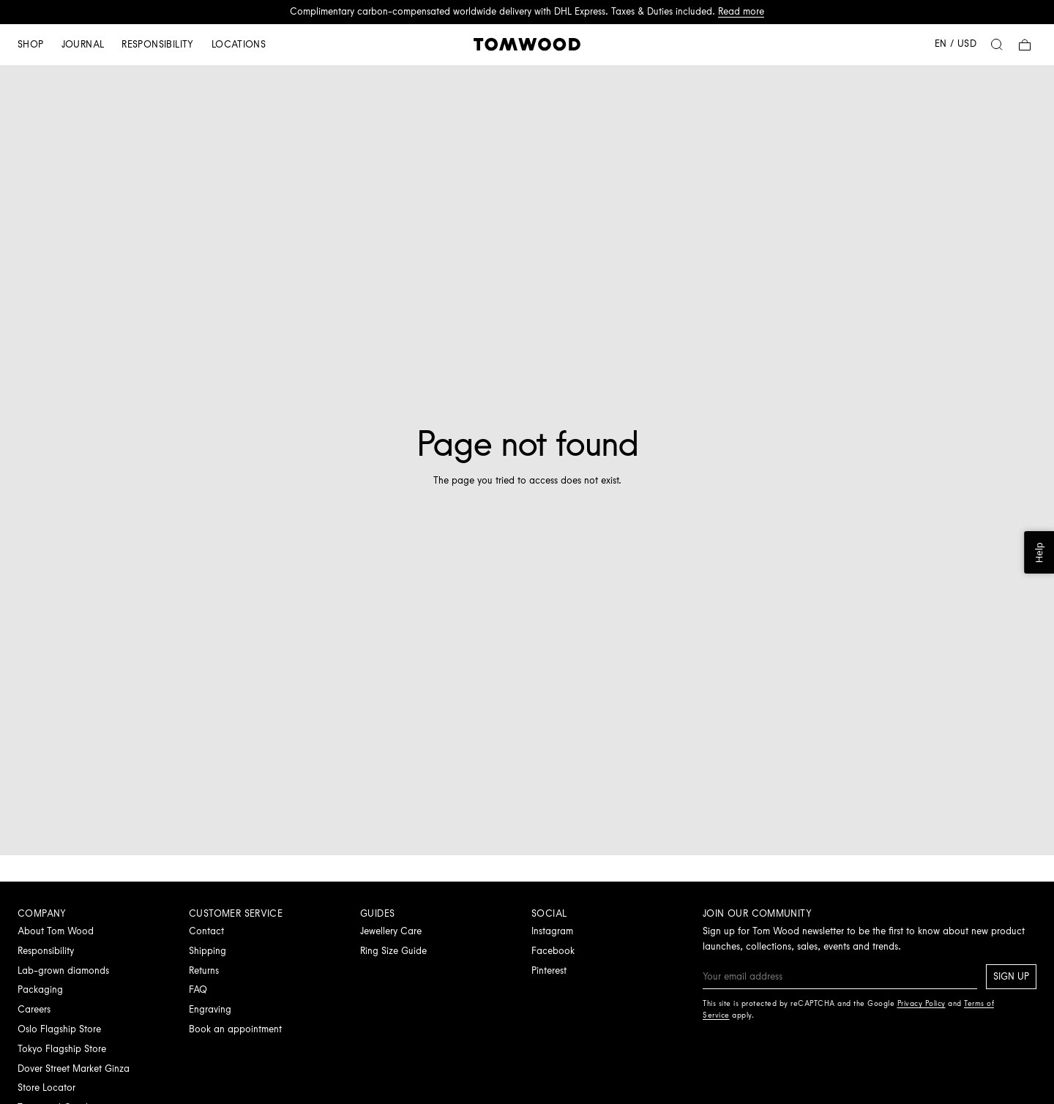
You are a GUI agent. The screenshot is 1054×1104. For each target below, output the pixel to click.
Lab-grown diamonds (63, 970)
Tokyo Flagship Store (62, 1049)
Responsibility (157, 44)
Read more (741, 11)
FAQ (198, 989)
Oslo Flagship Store (59, 1029)
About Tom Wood (56, 931)
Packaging (40, 989)
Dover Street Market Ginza (74, 1068)
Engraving (210, 1009)
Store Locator (46, 1087)
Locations (239, 44)
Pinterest (549, 970)
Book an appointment (235, 1029)
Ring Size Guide (393, 951)
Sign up (1011, 976)
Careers (34, 1009)
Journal (83, 44)
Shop (31, 44)
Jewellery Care (391, 931)
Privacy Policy (921, 1003)
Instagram (552, 931)
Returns (204, 970)
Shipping (207, 951)
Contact (206, 931)
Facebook (553, 951)
